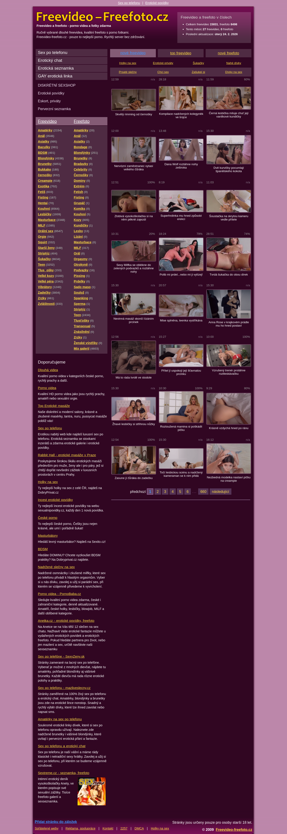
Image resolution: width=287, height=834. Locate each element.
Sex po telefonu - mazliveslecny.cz (64, 688)
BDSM (43, 549)
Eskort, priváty (49, 101)
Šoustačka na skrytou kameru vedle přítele (228, 217)
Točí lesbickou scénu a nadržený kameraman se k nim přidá (181, 474)
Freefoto (81, 121)
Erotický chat (50, 60)
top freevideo (180, 53)
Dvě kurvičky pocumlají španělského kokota (228, 169)
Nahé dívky (233, 63)
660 (203, 492)
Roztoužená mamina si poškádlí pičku (181, 428)
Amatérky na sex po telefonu (60, 719)
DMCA (139, 828)
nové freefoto (228, 53)
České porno (47, 518)
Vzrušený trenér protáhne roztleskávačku (228, 372)
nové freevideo (133, 53)
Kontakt (107, 828)
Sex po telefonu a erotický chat (61, 746)
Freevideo (47, 121)
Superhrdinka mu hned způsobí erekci (181, 217)
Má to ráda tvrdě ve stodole (134, 377)
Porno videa (47, 388)
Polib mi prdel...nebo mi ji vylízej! (181, 274)
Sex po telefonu (129, 3)
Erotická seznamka (56, 68)
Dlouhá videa (48, 370)
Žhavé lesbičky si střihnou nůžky (133, 424)
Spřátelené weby (47, 828)
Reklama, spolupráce (80, 828)
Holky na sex (48, 482)
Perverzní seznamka (54, 109)
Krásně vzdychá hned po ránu (228, 428)
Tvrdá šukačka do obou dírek (229, 274)
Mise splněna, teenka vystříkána (181, 320)
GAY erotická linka (55, 76)
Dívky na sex (233, 72)
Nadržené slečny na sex (56, 567)
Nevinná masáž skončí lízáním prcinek (133, 320)
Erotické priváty (163, 63)
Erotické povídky (157, 3)
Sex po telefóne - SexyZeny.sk (61, 656)
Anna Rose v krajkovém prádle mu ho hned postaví (229, 324)
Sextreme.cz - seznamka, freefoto (63, 773)
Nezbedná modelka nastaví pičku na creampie (229, 479)
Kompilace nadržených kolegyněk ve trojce (181, 115)
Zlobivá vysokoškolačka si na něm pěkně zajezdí (134, 217)
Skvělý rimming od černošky (133, 114)
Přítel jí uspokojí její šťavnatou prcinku (181, 372)
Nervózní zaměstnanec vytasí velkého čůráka (133, 167)
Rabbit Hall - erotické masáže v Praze (67, 455)
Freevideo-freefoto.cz (234, 830)
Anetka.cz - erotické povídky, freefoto (66, 620)
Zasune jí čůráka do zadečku (133, 478)
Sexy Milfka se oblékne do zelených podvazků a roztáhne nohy (134, 268)
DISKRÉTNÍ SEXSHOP (57, 85)
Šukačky (198, 63)
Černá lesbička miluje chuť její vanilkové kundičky (228, 114)
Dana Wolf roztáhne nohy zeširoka (181, 166)
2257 (124, 828)
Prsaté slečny (128, 72)
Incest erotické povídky (55, 500)
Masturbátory (48, 535)
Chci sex (163, 72)
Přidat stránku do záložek (56, 822)
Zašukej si (198, 72)
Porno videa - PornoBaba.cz (59, 594)
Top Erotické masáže (54, 406)
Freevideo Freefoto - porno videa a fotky (102, 17)
